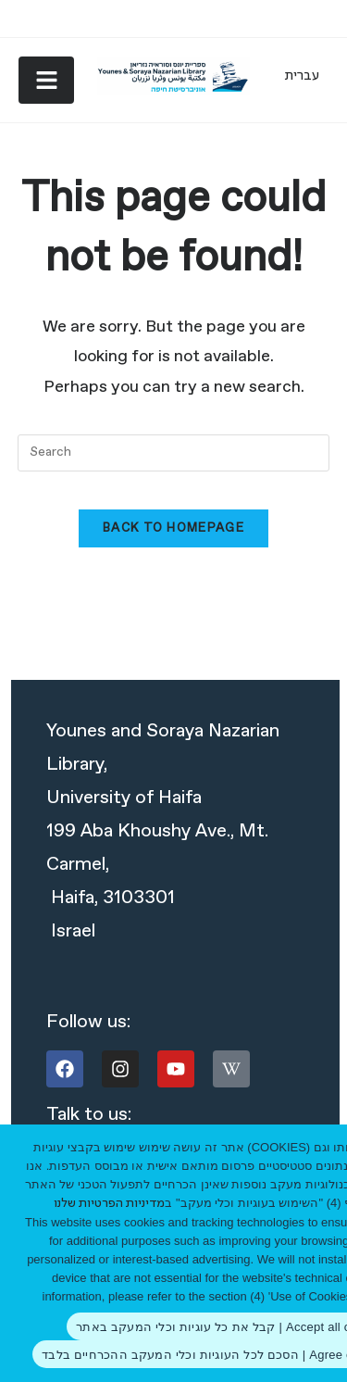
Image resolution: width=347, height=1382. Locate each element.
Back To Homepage (173, 528)
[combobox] (174, 452)
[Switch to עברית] (302, 76)
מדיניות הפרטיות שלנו (109, 1204)
